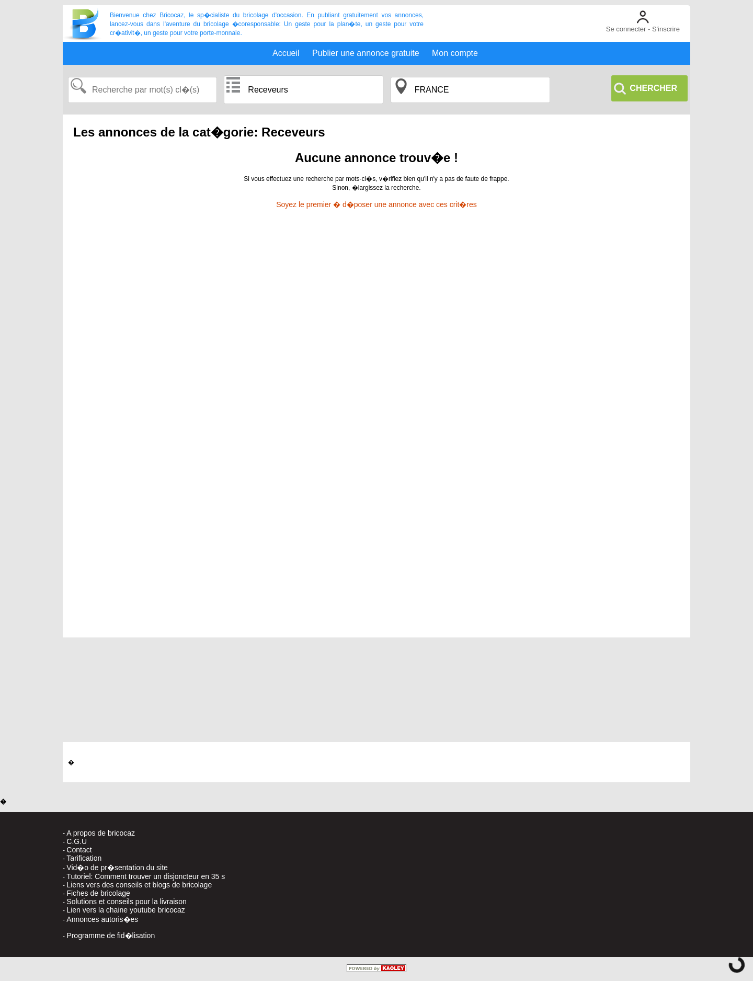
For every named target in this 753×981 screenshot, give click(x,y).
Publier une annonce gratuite (365, 53)
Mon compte (455, 53)
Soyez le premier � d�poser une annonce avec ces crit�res (376, 204)
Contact (79, 850)
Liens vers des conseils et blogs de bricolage (139, 885)
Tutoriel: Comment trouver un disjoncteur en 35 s (145, 876)
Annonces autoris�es (102, 919)
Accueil (286, 53)
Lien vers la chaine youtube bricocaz (125, 910)
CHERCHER (653, 88)
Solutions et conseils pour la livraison (126, 901)
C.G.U (76, 841)
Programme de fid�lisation (110, 935)
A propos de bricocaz (100, 833)
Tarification (83, 858)
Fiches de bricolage (98, 893)
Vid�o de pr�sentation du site (117, 867)
